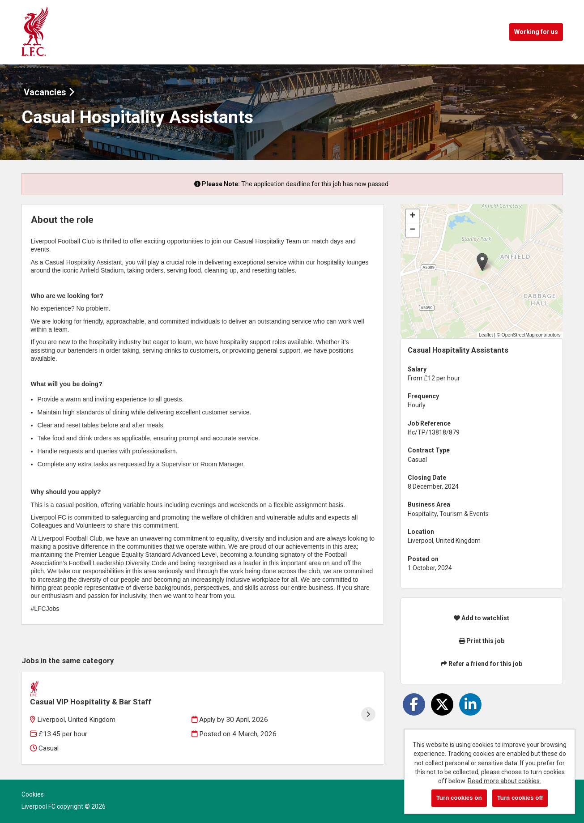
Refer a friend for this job (481, 663)
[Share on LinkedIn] (470, 704)
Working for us (536, 31)
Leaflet (486, 334)
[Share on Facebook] (414, 704)
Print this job (481, 640)
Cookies (32, 782)
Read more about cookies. (504, 781)
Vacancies (49, 92)
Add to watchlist (481, 618)
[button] (482, 262)
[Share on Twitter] (442, 704)
